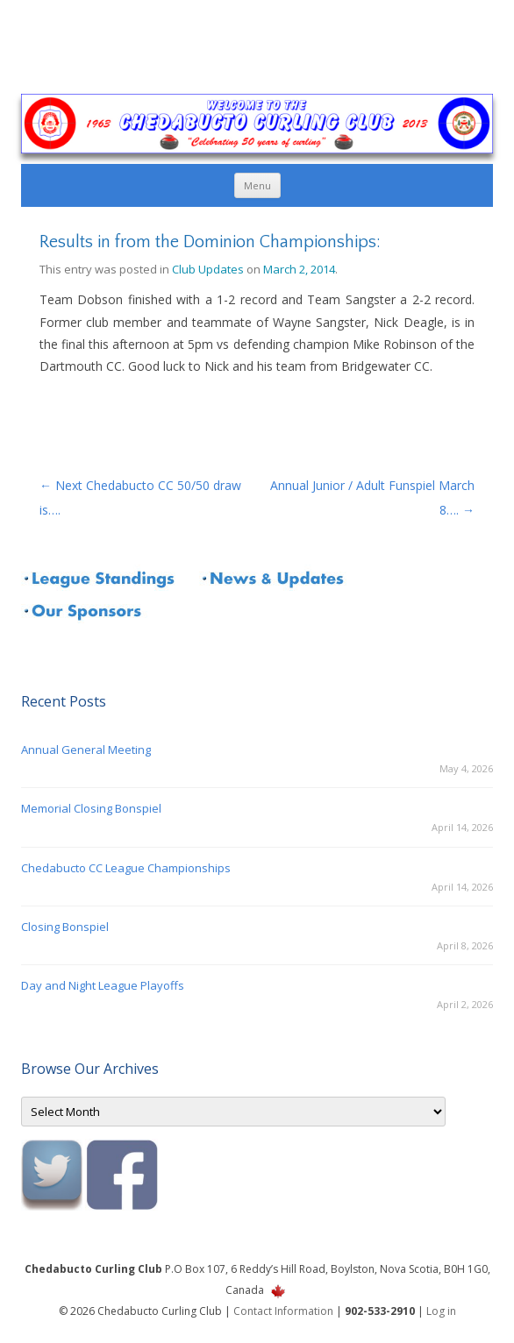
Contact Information (283, 1311)
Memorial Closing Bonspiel (91, 808)
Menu (257, 185)
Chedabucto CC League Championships (126, 868)
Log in (441, 1311)
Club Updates (208, 269)
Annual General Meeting (86, 749)
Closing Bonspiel (65, 926)
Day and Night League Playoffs (102, 985)
